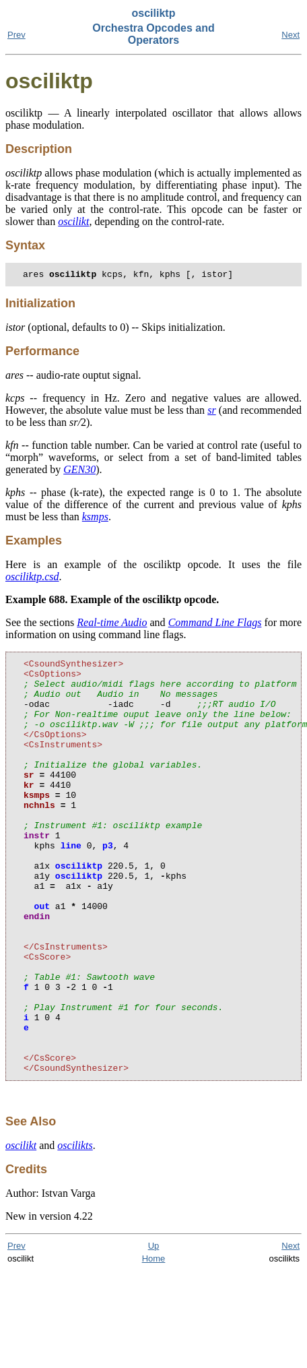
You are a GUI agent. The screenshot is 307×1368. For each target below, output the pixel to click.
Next (290, 35)
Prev (16, 35)
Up (154, 1331)
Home (154, 1343)
